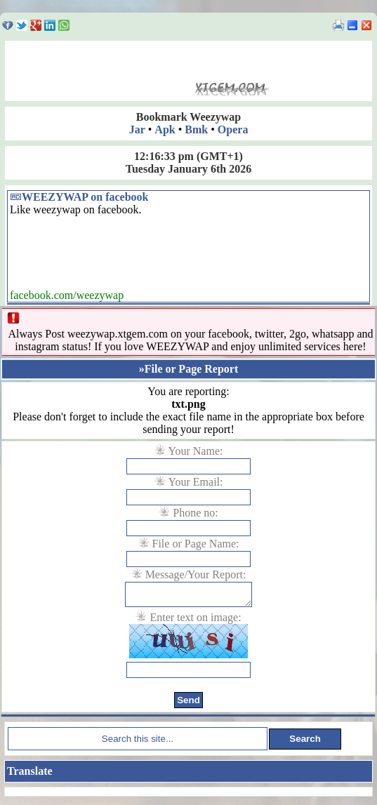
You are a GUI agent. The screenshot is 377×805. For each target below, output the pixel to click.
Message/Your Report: (195, 574)
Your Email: (195, 482)
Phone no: (195, 513)
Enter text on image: (195, 621)
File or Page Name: (195, 544)
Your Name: (195, 451)
